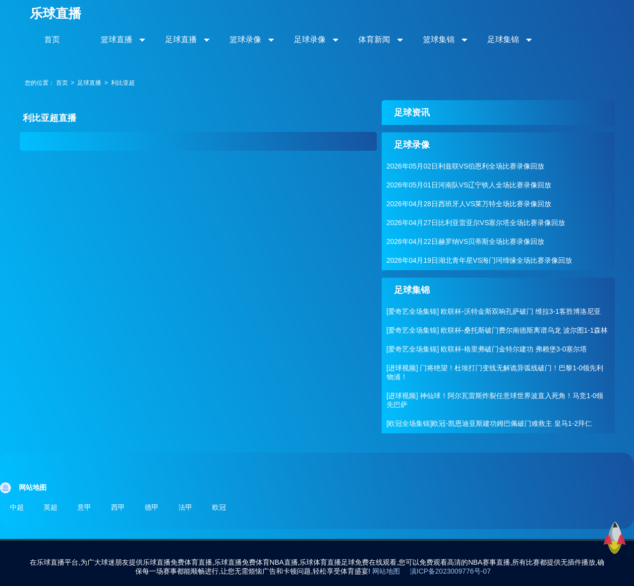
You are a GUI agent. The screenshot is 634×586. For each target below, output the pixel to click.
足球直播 (181, 39)
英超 (51, 507)
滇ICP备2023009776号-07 (450, 571)
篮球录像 (245, 39)
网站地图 (386, 571)
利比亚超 (123, 82)
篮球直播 (116, 39)
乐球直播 (55, 13)
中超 (17, 507)
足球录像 (310, 39)
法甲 (185, 507)
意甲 (84, 507)
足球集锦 (503, 39)
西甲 (118, 507)
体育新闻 (374, 39)
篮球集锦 (439, 39)
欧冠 (219, 507)
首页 (52, 39)
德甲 (152, 507)
